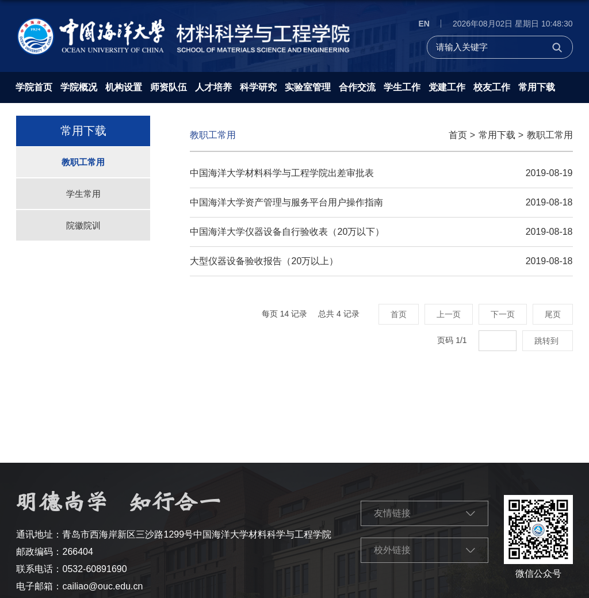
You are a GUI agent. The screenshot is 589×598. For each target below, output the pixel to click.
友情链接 (392, 513)
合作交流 (357, 87)
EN (423, 23)
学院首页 (34, 87)
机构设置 (123, 87)
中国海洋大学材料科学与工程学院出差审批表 (282, 173)
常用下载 (536, 87)
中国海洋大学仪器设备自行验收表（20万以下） (287, 232)
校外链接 (392, 550)
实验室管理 (308, 87)
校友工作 (491, 87)
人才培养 (213, 87)
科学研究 (258, 87)
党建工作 (447, 87)
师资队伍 (168, 87)
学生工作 (402, 87)
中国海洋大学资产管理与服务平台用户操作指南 (286, 202)
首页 (458, 135)
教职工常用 (550, 135)
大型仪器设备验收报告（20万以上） (264, 261)
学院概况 (78, 87)
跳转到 (547, 340)
